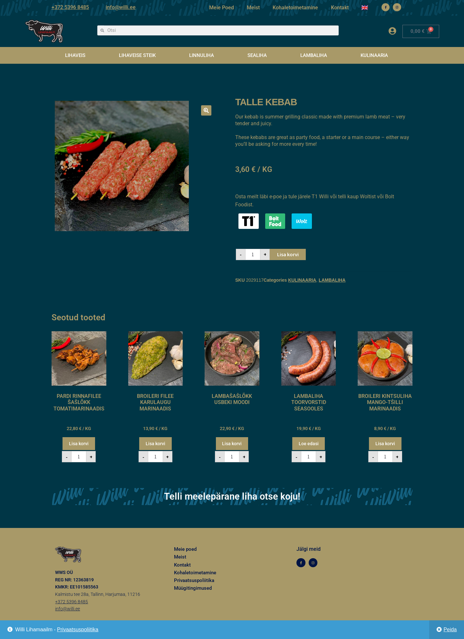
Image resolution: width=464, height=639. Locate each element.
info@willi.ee (121, 7)
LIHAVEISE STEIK (137, 55)
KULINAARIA (374, 55)
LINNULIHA (201, 55)
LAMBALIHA (313, 55)
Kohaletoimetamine (295, 8)
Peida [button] (450, 629)
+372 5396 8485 (70, 7)
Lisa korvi (288, 254)
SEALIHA (257, 55)
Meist (253, 8)
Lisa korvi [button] (79, 443)
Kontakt (340, 8)
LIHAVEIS (75, 55)
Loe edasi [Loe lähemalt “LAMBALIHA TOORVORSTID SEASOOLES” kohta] (309, 443)
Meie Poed (221, 8)
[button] (206, 110)
